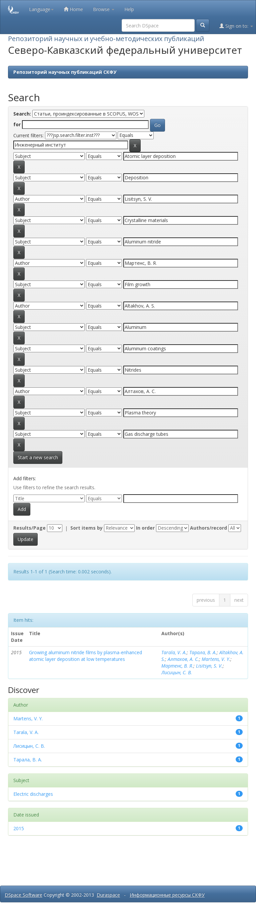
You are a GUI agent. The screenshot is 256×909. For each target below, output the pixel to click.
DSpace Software (23, 895)
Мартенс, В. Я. (177, 666)
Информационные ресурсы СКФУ (167, 895)
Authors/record (208, 528)
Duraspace (108, 895)
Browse (103, 9)
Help (129, 9)
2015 (18, 828)
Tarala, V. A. (174, 652)
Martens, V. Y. (216, 659)
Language (41, 9)
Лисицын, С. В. (176, 672)
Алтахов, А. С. (183, 659)
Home (73, 9)
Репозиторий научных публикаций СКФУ (64, 72)
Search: (22, 114)
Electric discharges (33, 794)
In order (145, 528)
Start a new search (38, 457)
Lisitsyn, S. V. (209, 666)
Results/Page (29, 528)
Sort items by (86, 528)
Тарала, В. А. (203, 652)
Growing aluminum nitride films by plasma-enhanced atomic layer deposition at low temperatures (85, 655)
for (17, 124)
